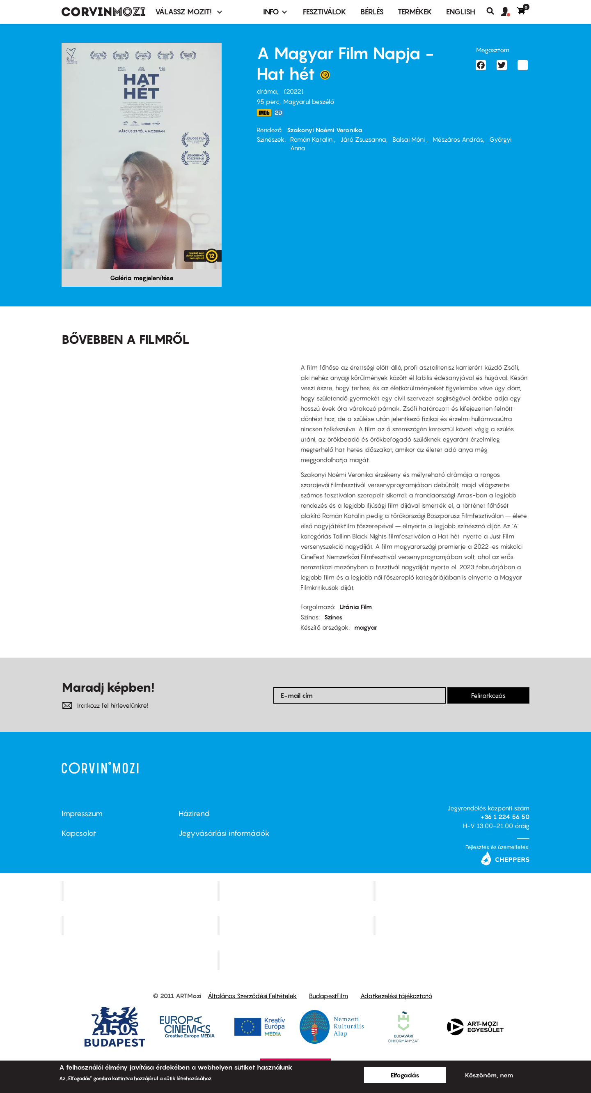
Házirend (194, 813)
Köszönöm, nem (489, 1075)
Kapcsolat (79, 833)
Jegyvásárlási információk (224, 833)
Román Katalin (312, 139)
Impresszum (82, 813)
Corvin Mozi (140, 890)
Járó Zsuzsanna (363, 139)
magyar (365, 627)
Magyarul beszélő (308, 101)
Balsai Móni (409, 139)
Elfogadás (405, 1075)
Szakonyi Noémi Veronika (324, 129)
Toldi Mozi (296, 960)
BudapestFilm (328, 995)
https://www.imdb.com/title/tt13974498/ (264, 112)
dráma (267, 91)
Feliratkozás (488, 695)
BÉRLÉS (372, 11)
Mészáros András (458, 139)
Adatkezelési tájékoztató (396, 995)
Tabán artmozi (452, 925)
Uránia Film (355, 606)
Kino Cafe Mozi (296, 890)
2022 (293, 91)
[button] (509, 12)
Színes (333, 617)
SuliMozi (296, 925)
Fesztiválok (324, 11)
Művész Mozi (452, 890)
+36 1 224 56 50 (505, 816)
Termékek (415, 11)
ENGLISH (460, 11)
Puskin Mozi (140, 925)
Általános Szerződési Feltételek (252, 995)
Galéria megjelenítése (142, 277)
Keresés (493, 11)
